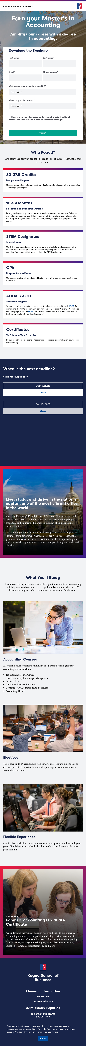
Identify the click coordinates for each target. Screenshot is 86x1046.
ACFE (30, 311)
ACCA (71, 306)
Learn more (53, 1032)
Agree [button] (43, 1038)
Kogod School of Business (18, 6)
